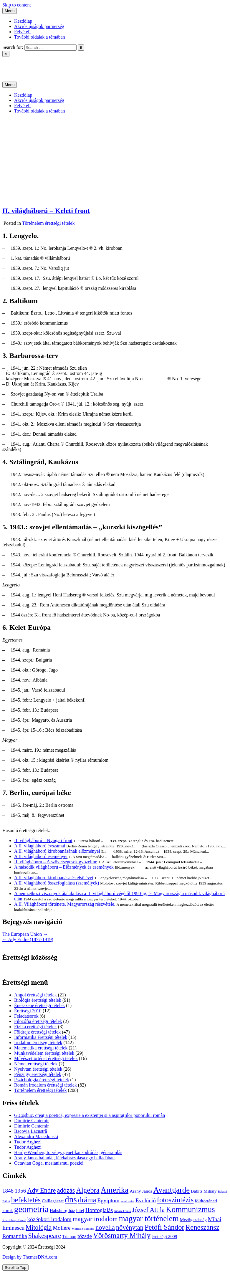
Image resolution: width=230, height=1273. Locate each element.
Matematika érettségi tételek (40, 1047)
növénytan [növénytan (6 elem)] (129, 1227)
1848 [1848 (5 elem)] (8, 1191)
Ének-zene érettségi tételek (39, 1005)
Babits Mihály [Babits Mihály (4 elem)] (203, 1190)
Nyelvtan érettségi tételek (38, 1069)
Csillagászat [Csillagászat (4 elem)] (53, 1200)
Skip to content (16, 4)
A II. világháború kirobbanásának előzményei (57, 851)
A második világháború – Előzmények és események (64, 866)
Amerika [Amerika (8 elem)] (114, 1190)
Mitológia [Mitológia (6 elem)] (39, 1227)
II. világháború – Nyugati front (43, 840)
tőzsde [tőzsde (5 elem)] (84, 1236)
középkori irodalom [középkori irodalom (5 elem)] (49, 1219)
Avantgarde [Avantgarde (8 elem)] (171, 1190)
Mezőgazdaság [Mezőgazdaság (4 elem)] (193, 1219)
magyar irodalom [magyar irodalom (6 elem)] (95, 1219)
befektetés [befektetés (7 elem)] (26, 1200)
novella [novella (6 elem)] (105, 1227)
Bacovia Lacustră (30, 1131)
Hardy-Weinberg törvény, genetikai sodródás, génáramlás (68, 1152)
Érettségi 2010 (28, 1010)
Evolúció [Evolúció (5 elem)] (145, 1200)
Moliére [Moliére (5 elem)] (61, 1228)
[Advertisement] (115, 159)
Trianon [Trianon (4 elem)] (69, 1236)
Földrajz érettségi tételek (37, 1031)
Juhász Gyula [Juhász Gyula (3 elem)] (122, 1211)
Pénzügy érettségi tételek (37, 1074)
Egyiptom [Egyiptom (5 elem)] (108, 1200)
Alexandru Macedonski (36, 1136)
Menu (9, 11)
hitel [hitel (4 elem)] (80, 1210)
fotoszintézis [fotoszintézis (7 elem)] (175, 1200)
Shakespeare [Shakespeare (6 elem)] (44, 1235)
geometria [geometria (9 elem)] (31, 1209)
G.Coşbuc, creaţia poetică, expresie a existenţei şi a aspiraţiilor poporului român (89, 1115)
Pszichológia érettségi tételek (41, 1079)
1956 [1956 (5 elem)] (20, 1191)
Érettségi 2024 (16, 64)
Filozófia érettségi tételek (38, 1021)
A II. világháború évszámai (39, 845)
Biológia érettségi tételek (37, 1000)
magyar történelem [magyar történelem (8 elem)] (149, 1218)
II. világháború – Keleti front (46, 210)
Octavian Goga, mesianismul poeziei (48, 1162)
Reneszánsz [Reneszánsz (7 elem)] (202, 1227)
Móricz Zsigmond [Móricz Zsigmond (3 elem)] (83, 1228)
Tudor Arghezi (28, 1141)
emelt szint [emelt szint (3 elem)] (127, 1201)
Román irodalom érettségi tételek (45, 1084)
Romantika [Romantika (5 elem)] (14, 1236)
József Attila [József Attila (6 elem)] (148, 1210)
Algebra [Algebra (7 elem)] (87, 1190)
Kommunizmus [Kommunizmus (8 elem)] (190, 1209)
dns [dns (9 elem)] (71, 1199)
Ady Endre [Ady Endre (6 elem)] (41, 1190)
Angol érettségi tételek (35, 994)
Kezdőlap (23, 21)
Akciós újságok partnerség (39, 26)
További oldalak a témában (39, 36)
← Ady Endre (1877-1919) (27, 939)
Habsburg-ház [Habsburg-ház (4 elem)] (62, 1210)
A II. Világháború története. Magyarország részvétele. (64, 904)
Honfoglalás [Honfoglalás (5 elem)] (99, 1210)
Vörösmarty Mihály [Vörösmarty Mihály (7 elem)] (121, 1235)
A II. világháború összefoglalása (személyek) (56, 882)
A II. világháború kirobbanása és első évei (53, 877)
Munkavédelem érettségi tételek (44, 1053)
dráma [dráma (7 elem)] (87, 1200)
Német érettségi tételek (35, 1063)
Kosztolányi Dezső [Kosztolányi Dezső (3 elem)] (14, 1220)
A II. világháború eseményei (40, 856)
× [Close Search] (6, 54)
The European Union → (25, 934)
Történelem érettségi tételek (48, 223)
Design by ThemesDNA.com (29, 1256)
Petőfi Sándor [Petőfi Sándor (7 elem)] (164, 1227)
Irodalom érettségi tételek (38, 1042)
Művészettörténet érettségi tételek (46, 1058)
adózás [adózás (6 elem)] (66, 1190)
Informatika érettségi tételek (40, 1037)
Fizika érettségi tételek (35, 1026)
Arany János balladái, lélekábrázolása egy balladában (64, 1157)
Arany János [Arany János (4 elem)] (141, 1190)
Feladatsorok (26, 1016)
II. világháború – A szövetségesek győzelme (55, 861)
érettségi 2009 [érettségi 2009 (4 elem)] (164, 1236)
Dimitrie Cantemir (31, 1120)
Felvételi (22, 31)
